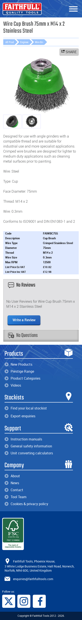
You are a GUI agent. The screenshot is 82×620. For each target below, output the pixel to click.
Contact (14, 490)
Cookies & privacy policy (26, 503)
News (12, 483)
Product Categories (22, 378)
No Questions (23, 335)
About (12, 476)
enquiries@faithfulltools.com (33, 579)
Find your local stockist (26, 408)
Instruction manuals (23, 439)
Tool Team (15, 496)
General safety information (28, 446)
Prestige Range (19, 371)
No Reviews (21, 285)
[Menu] (73, 9)
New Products (18, 364)
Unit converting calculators (29, 453)
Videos (13, 385)
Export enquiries (20, 416)
